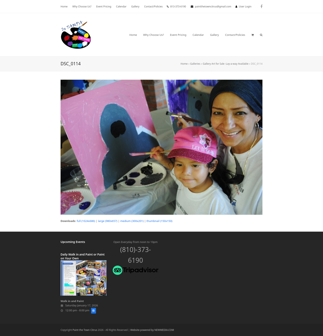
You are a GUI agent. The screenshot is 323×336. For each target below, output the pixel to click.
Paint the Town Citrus (85, 330)
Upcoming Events (73, 242)
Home (184, 63)
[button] (252, 35)
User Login (245, 6)
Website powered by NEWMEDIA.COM (152, 330)
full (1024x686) (86, 221)
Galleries (195, 63)
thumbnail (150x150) (159, 221)
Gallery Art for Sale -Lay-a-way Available (225, 63)
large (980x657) (107, 221)
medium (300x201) (132, 221)
